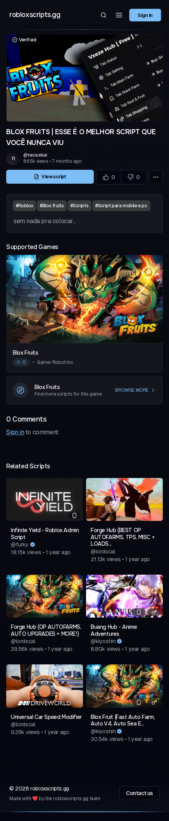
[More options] (156, 177)
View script (50, 176)
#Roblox (24, 205)
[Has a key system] (154, 612)
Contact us (139, 793)
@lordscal (103, 551)
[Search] (103, 15)
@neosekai (35, 155)
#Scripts (79, 205)
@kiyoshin (103, 641)
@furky (20, 544)
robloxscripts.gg (34, 14)
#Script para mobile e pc (121, 205)
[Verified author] (32, 544)
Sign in (145, 14)
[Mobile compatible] (74, 515)
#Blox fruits (52, 205)
